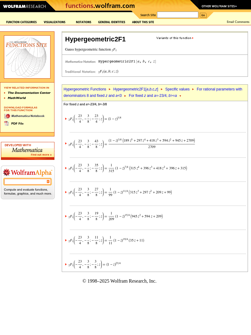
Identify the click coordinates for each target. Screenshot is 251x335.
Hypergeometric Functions (85, 89)
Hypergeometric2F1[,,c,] (135, 89)
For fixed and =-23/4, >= (153, 95)
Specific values (177, 89)
